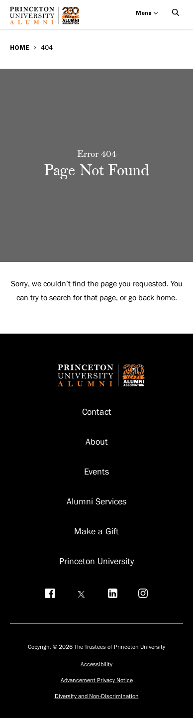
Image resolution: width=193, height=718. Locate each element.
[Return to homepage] (47, 19)
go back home (151, 298)
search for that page (82, 298)
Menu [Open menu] (147, 13)
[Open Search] (175, 12)
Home (19, 47)
